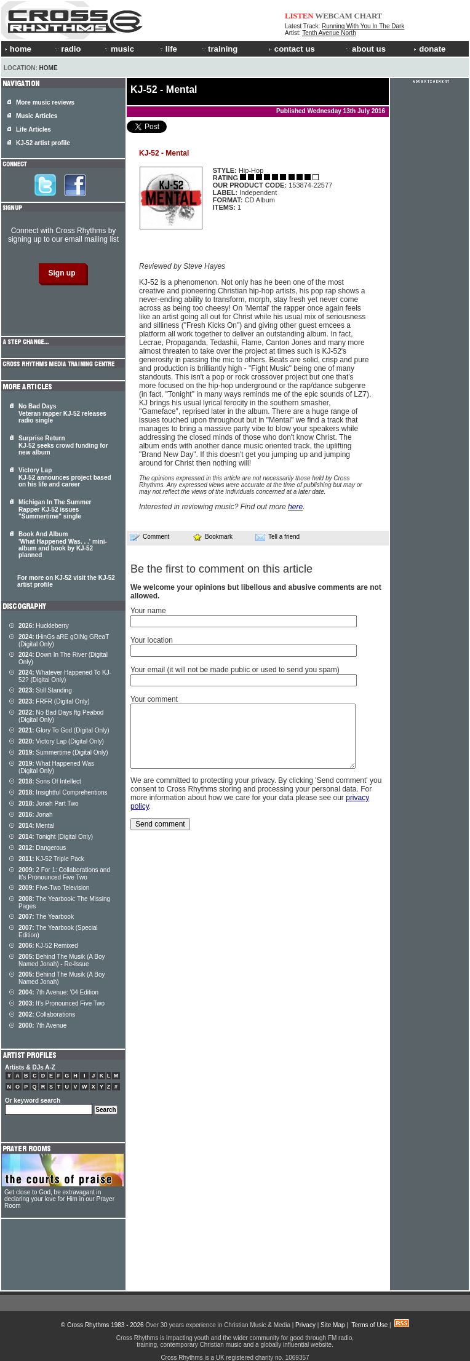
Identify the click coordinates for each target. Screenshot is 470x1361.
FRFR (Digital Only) (54, 701)
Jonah (35, 814)
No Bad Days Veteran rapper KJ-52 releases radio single (62, 413)
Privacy (305, 1325)
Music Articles (36, 116)
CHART (368, 15)
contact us (292, 49)
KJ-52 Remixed (48, 945)
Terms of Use (369, 1325)
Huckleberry (43, 625)
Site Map (333, 1325)
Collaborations (46, 1014)
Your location (151, 640)
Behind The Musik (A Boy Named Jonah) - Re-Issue (61, 960)
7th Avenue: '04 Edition (58, 992)
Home (48, 68)
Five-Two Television (53, 887)
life (167, 49)
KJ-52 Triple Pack (51, 858)
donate (429, 49)
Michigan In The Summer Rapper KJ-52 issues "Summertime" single (54, 509)
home (17, 49)
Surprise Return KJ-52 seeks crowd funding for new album (63, 445)
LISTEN (299, 15)
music (118, 49)
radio (67, 49)
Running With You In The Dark (363, 26)
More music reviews (45, 102)
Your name (148, 610)
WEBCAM (333, 15)
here (295, 506)
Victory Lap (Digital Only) (61, 741)
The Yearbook (46, 916)
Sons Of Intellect (49, 781)
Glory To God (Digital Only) (64, 730)
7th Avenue (42, 1025)
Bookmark (213, 537)
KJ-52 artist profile (43, 143)
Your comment (154, 699)
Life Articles (33, 129)
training (219, 49)
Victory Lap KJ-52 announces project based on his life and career (64, 477)
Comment (149, 537)
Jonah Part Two (48, 803)
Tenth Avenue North (329, 33)
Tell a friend (277, 537)
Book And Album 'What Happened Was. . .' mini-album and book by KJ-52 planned (62, 544)
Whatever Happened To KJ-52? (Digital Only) (64, 676)
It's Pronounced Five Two (61, 1003)
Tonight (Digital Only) (55, 836)
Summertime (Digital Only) (63, 752)
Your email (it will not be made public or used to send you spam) (235, 669)
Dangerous (42, 847)
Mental (36, 825)
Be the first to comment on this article (221, 569)
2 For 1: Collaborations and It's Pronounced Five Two (64, 874)
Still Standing (45, 690)
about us (365, 49)
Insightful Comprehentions (63, 792)
